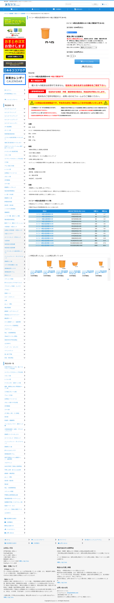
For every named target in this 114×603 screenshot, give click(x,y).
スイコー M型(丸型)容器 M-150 (44, 228)
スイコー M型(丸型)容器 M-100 (44, 224)
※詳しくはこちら (24, 561)
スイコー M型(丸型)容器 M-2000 (45, 245)
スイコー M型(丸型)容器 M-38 (44, 214)
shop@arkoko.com (72, 592)
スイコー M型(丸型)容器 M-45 (44, 216)
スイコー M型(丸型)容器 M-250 (44, 233)
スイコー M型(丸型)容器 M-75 (44, 221)
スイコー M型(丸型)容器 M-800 (44, 240)
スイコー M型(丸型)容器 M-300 (44, 236)
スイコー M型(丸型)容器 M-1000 (45, 243)
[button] (99, 9)
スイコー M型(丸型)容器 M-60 (44, 219)
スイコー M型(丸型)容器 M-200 (44, 231)
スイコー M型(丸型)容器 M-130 (44, 226)
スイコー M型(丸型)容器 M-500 (44, 238)
